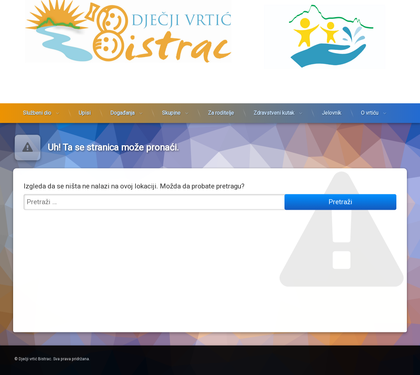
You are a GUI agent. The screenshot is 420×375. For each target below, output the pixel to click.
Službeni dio (37, 92)
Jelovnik (331, 92)
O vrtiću (369, 92)
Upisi (85, 92)
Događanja (122, 92)
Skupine (171, 92)
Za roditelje (221, 92)
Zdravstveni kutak (274, 92)
